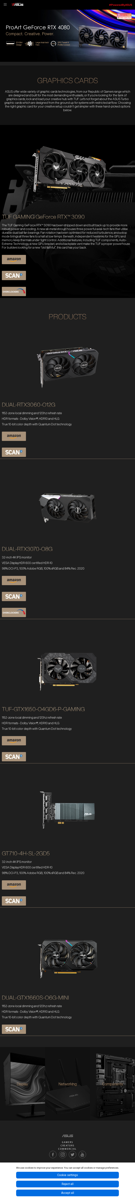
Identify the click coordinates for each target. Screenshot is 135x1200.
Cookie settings (67, 1175)
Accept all (67, 1193)
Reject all (67, 1184)
